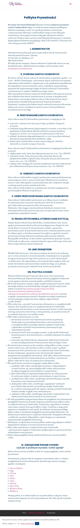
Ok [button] (37, 523)
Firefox (12, 478)
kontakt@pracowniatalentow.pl (20, 68)
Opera (12, 481)
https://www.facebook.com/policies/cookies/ (24, 291)
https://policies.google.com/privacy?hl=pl (38, 289)
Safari (12, 476)
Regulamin (51, 513)
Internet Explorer (16, 468)
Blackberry (14, 491)
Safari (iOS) (14, 486)
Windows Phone (16, 488)
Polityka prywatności (36, 513)
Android (13, 483)
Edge (12, 471)
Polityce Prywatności (27, 523)
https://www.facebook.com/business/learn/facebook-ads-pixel (35, 294)
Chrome (13, 473)
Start (24, 513)
